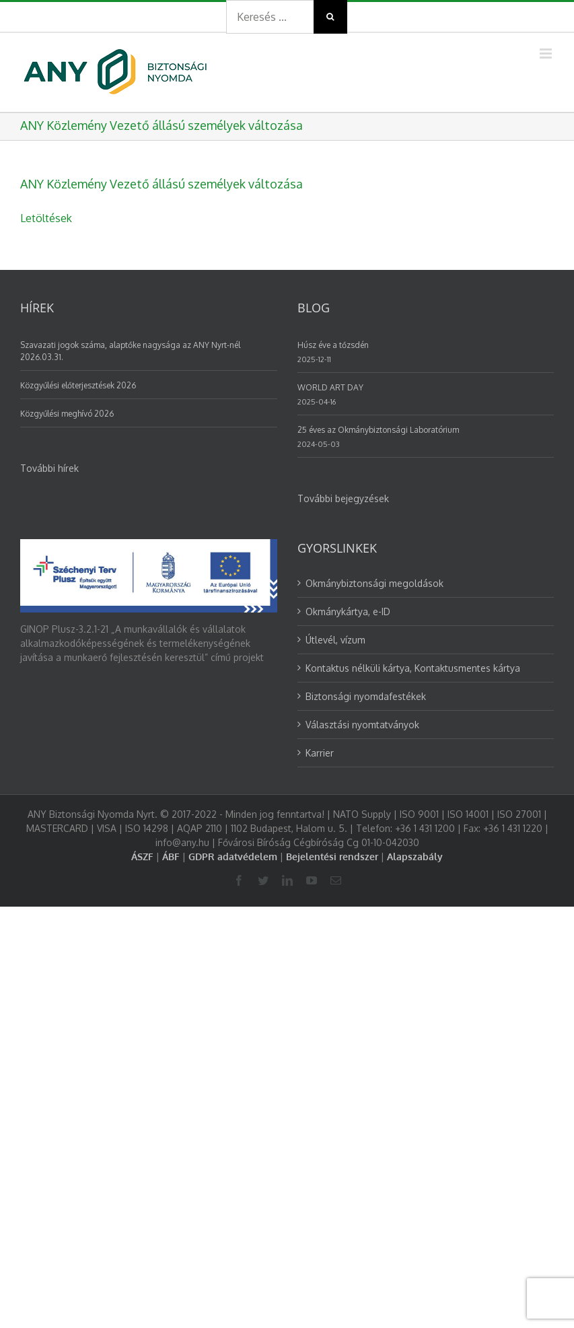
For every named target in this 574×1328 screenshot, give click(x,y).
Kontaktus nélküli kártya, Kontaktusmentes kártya (413, 668)
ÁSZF (142, 856)
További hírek (49, 468)
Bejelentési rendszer (332, 856)
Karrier (320, 753)
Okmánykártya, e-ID (348, 611)
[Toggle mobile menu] (547, 53)
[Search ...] (270, 17)
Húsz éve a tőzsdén (333, 345)
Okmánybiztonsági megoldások (374, 583)
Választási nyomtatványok (362, 724)
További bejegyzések (343, 498)
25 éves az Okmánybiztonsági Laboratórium (378, 430)
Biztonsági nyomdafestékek (366, 696)
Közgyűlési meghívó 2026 (67, 414)
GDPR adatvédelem (232, 856)
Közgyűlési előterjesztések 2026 (78, 385)
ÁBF (171, 856)
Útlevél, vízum (335, 639)
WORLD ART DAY (330, 387)
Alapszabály (415, 856)
